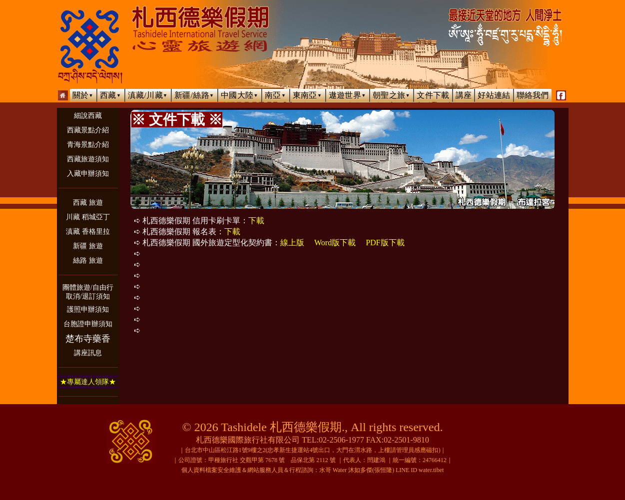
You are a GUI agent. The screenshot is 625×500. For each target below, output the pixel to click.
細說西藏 (88, 115)
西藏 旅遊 (88, 202)
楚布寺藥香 (87, 339)
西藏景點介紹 (88, 130)
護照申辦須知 (88, 309)
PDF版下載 (385, 242)
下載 (256, 220)
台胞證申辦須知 (87, 324)
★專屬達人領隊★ (88, 382)
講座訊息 (88, 353)
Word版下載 (335, 242)
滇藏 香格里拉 (88, 231)
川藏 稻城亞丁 (88, 217)
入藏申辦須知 (88, 173)
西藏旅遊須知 (88, 159)
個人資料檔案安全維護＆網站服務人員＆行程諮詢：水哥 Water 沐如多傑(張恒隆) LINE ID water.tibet (312, 470)
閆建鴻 (376, 460)
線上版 (292, 242)
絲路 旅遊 (88, 260)
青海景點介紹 (88, 144)
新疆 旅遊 (88, 246)
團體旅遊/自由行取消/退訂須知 (87, 292)
